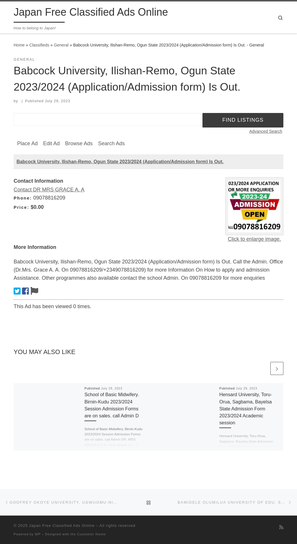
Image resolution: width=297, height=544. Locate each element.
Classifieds (39, 45)
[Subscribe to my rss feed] (281, 527)
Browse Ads (79, 143)
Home (19, 45)
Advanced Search (265, 131)
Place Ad (27, 143)
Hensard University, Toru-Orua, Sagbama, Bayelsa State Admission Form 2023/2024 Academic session (245, 408)
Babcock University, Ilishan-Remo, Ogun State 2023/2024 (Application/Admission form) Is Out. (120, 161)
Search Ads (111, 143)
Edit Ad (51, 143)
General (61, 45)
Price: (21, 207)
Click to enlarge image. (254, 239)
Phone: (23, 197)
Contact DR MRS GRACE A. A (49, 190)
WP (38, 534)
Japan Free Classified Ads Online (62, 525)
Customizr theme (91, 534)
